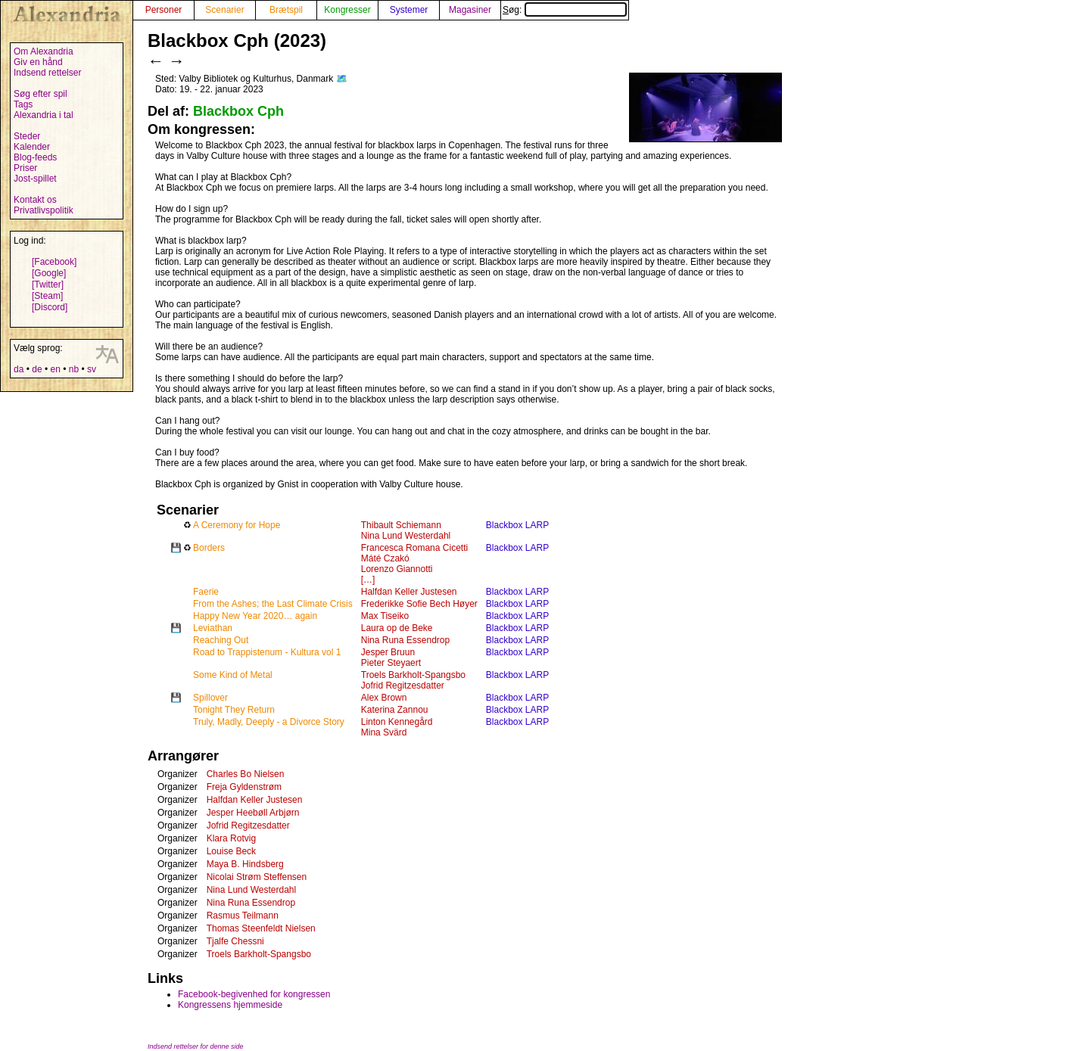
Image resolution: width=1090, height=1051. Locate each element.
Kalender (32, 146)
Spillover (210, 697)
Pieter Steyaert (391, 663)
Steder (27, 136)
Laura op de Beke (397, 628)
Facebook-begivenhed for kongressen (254, 994)
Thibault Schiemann (401, 525)
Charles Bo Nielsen (246, 774)
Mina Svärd (384, 732)
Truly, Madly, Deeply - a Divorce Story (268, 722)
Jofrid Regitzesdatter (402, 685)
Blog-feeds (35, 157)
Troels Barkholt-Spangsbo (413, 675)
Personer (163, 10)
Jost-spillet (35, 178)
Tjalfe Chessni (235, 941)
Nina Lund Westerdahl (406, 535)
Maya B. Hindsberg (245, 864)
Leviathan (212, 628)
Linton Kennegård (397, 722)
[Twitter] (48, 284)
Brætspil (286, 10)
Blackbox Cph (238, 111)
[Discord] (49, 307)
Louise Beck (231, 851)
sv (91, 369)
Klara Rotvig (231, 838)
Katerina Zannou (394, 709)
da (18, 369)
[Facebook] (54, 262)
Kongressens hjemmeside (230, 1005)
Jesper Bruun (388, 652)
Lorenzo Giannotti (397, 569)
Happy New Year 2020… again (255, 616)
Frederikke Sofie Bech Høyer (419, 604)
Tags (23, 104)
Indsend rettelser (47, 72)
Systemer (409, 10)
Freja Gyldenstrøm (244, 787)
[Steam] (47, 296)
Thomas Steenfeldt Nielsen (261, 928)
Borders (209, 548)
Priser (25, 168)
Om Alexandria (43, 51)
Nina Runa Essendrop (405, 640)
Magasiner (470, 10)
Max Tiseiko (385, 616)
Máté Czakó (385, 558)
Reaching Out (220, 640)
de (37, 369)
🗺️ (341, 78)
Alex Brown (384, 697)
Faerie (206, 591)
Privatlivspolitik (43, 210)
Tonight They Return (234, 709)
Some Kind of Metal (232, 675)
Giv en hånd (38, 62)
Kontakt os (35, 199)
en (55, 369)
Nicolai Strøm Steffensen (257, 877)
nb (74, 369)
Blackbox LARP (517, 525)
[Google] (49, 273)
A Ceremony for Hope (236, 525)
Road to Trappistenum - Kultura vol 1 (267, 652)
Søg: (565, 10)
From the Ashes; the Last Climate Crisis (273, 604)
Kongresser (347, 10)
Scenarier (224, 10)
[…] (368, 579)
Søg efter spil (40, 94)
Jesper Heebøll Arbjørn (253, 812)
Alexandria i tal (43, 115)
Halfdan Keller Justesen (409, 591)
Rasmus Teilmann (243, 915)
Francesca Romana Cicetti (414, 548)
